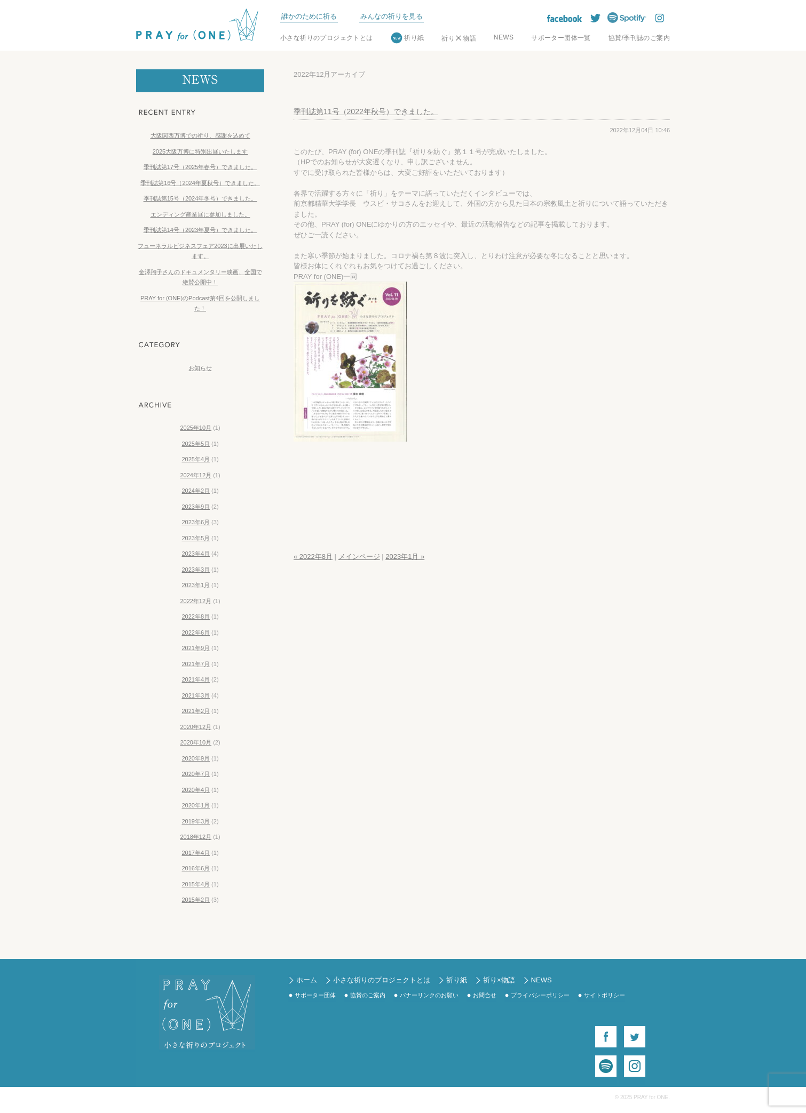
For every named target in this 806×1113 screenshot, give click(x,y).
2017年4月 (195, 853)
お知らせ (200, 368)
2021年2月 (195, 711)
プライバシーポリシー (540, 995)
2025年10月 (195, 428)
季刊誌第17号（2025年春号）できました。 (200, 167)
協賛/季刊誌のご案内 (639, 38)
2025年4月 (195, 459)
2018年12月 (195, 837)
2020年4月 (195, 790)
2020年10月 (195, 742)
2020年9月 (195, 758)
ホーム (306, 980)
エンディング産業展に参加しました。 (200, 214)
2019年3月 (195, 821)
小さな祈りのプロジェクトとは (326, 38)
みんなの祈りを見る (391, 16)
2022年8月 (195, 616)
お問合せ (484, 995)
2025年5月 (195, 444)
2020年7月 (195, 774)
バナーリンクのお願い (429, 995)
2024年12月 (195, 475)
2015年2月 (195, 899)
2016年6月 (195, 868)
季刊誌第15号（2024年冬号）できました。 (200, 198)
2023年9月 (195, 506)
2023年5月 (195, 538)
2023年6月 (195, 522)
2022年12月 (195, 601)
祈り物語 (458, 38)
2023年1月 (195, 585)
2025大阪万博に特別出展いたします (200, 151)
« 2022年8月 (313, 556)
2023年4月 (195, 553)
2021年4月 (195, 679)
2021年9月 (195, 648)
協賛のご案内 (367, 995)
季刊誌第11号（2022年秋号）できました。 (366, 111)
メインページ (359, 556)
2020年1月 (195, 805)
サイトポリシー (604, 995)
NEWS (504, 37)
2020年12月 (195, 727)
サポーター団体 (315, 995)
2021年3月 (195, 695)
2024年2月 (195, 490)
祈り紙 (414, 38)
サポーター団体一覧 (561, 38)
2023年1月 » (404, 556)
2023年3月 (195, 569)
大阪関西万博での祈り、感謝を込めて (200, 135)
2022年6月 (195, 632)
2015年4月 (195, 884)
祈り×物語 (499, 980)
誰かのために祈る (309, 16)
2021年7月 (195, 664)
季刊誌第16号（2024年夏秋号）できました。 (200, 183)
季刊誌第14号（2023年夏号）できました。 (200, 230)
